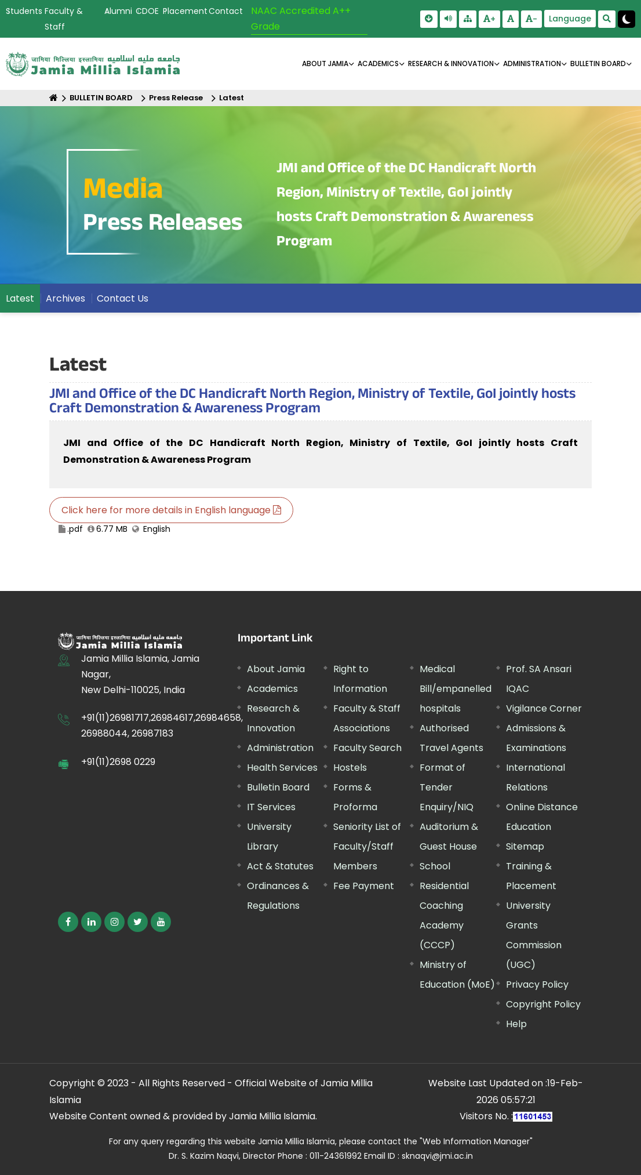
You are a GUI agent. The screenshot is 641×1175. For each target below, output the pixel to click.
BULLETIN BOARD (598, 63)
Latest (231, 97)
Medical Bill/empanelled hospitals (455, 688)
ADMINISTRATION (532, 63)
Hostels (350, 767)
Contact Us (122, 298)
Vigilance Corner (544, 708)
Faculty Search (367, 748)
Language (570, 18)
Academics (272, 688)
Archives (65, 298)
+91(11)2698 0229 (118, 761)
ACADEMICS (378, 63)
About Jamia (325, 63)
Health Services (282, 767)
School (435, 866)
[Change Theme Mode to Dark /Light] (626, 19)
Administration (280, 748)
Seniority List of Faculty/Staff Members (367, 846)
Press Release (176, 97)
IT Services (271, 807)
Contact (226, 11)
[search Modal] (606, 19)
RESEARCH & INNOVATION (451, 63)
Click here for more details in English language (171, 510)
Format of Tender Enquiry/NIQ (447, 787)
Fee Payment (363, 886)
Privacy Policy (537, 984)
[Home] (53, 98)
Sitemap (525, 846)
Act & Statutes (280, 866)
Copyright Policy (543, 1004)
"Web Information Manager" (476, 1141)
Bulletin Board (278, 787)
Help (516, 1024)
